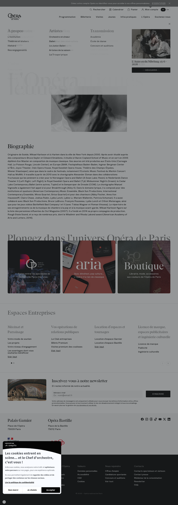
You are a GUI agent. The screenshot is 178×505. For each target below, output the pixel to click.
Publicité (142, 347)
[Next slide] (168, 363)
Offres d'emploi (112, 471)
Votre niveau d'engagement (22, 346)
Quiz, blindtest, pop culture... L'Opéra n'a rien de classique (89, 275)
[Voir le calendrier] (117, 9)
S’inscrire (158, 394)
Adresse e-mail (59, 393)
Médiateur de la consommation (148, 478)
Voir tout (12, 356)
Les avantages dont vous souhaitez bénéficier (21, 351)
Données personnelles (87, 471)
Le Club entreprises (61, 339)
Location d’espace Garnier (108, 339)
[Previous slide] (162, 363)
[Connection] (150, 9)
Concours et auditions (115, 478)
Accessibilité (83, 474)
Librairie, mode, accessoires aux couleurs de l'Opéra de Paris (144, 275)
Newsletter (139, 481)
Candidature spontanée (115, 474)
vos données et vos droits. (86, 405)
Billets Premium (59, 342)
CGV (79, 478)
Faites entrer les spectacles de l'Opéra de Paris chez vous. (34, 275)
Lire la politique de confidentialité (19, 482)
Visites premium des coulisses (66, 346)
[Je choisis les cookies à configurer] (32, 490)
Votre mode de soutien (19, 339)
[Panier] (133, 9)
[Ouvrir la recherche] (98, 9)
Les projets (13, 342)
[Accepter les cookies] (50, 490)
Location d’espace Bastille (108, 342)
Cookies (81, 481)
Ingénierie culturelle (148, 351)
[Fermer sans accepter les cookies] (13, 490)
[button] (4, 502)
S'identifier (158, 3)
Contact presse (141, 474)
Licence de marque (148, 344)
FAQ (136, 484)
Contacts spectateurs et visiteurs (149, 471)
